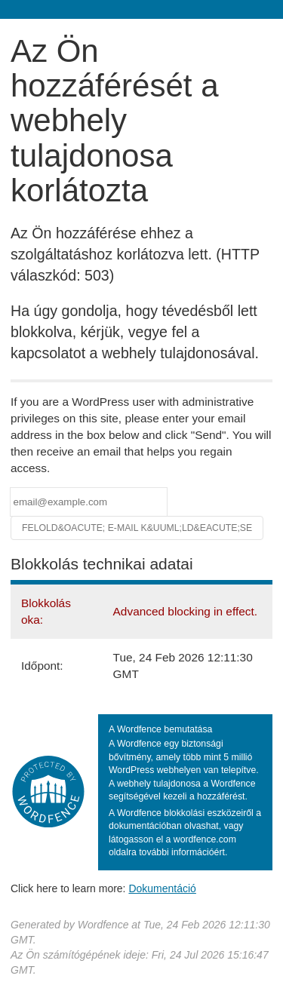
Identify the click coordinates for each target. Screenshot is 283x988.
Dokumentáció (162, 888)
